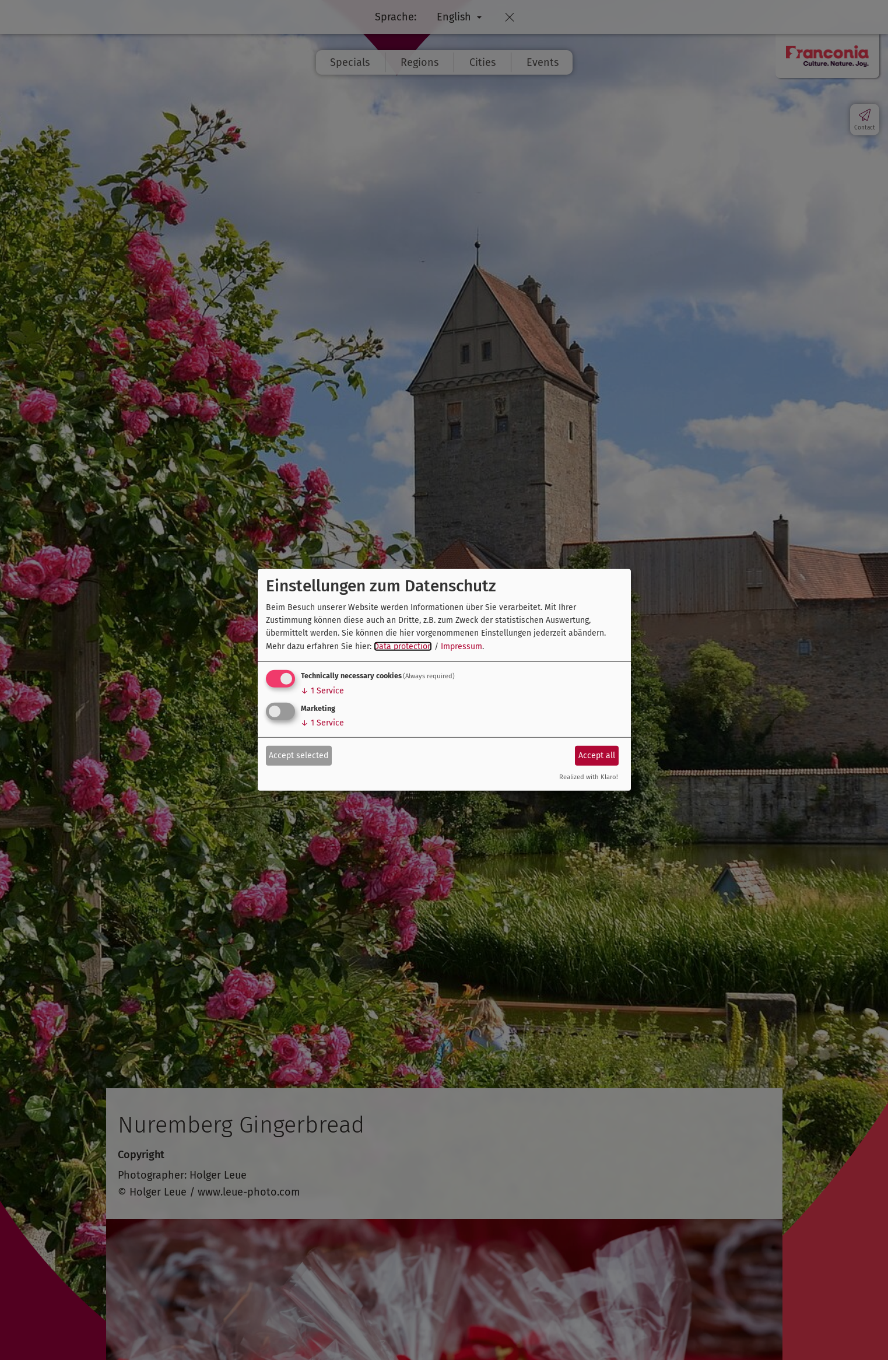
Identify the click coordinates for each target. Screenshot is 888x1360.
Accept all (596, 755)
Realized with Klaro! (588, 777)
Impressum (461, 646)
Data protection (403, 646)
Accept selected (298, 755)
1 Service (322, 691)
